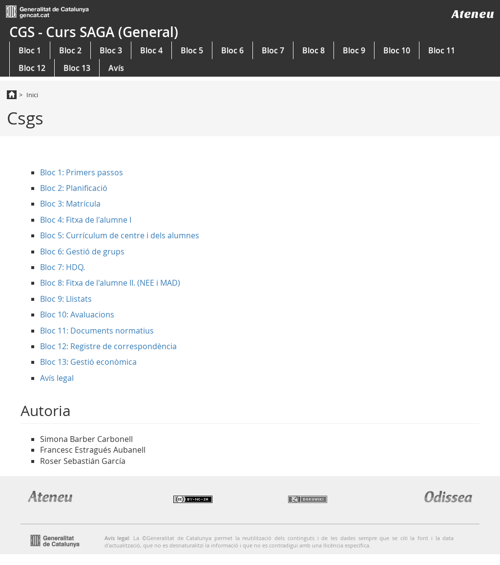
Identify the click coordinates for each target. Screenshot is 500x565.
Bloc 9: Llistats (66, 298)
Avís (116, 68)
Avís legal (57, 378)
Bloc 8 (313, 50)
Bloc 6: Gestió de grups (82, 251)
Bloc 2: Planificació (73, 188)
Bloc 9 (354, 50)
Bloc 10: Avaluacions (77, 314)
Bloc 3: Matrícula (70, 203)
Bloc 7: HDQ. (62, 267)
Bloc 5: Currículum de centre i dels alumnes (119, 235)
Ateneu (473, 14)
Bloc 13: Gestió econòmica (88, 361)
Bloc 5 (192, 50)
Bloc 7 (273, 50)
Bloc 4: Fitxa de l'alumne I (85, 219)
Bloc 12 (32, 68)
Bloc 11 (441, 50)
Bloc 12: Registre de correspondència (108, 346)
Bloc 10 (396, 50)
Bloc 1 (30, 50)
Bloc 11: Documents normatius (97, 330)
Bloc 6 (232, 50)
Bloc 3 (111, 50)
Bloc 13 (76, 68)
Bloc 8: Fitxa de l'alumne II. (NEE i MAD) (110, 282)
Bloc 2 (70, 50)
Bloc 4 (151, 50)
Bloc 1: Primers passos (81, 172)
